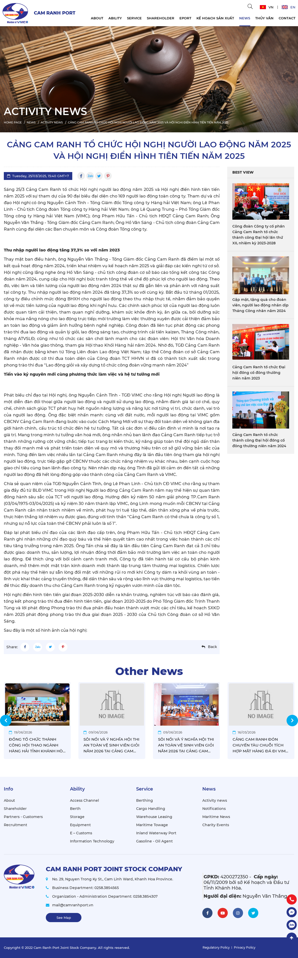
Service (134, 18)
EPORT (185, 18)
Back (212, 646)
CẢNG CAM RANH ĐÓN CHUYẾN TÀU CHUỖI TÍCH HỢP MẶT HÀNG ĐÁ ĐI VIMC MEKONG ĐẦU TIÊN (260, 745)
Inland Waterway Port (156, 833)
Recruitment (15, 825)
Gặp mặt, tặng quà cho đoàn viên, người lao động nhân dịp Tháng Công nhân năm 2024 (260, 305)
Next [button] (292, 720)
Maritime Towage (152, 825)
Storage (77, 816)
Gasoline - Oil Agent (154, 841)
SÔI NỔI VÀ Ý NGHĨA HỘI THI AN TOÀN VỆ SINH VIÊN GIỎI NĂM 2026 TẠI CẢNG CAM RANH (111, 745)
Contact (287, 18)
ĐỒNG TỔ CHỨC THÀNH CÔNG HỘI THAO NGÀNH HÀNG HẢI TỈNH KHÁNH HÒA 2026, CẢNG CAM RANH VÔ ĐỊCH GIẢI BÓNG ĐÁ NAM (37, 745)
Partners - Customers (23, 816)
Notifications (214, 808)
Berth (75, 808)
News (244, 18)
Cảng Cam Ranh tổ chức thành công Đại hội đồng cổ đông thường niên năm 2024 (259, 440)
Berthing (144, 800)
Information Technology (92, 841)
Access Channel (84, 800)
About (97, 18)
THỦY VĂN (264, 18)
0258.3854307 (145, 896)
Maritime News (216, 816)
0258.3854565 (106, 887)
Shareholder (160, 18)
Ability (115, 18)
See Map (63, 917)
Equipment (80, 825)
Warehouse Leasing (154, 816)
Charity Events (215, 825)
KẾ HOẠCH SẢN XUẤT (215, 18)
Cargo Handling (150, 808)
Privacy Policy (245, 947)
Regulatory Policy (216, 947)
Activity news (214, 800)
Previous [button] (5, 720)
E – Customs (81, 833)
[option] (149, 78)
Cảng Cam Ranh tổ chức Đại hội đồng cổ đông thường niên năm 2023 (258, 373)
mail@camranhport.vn (72, 905)
